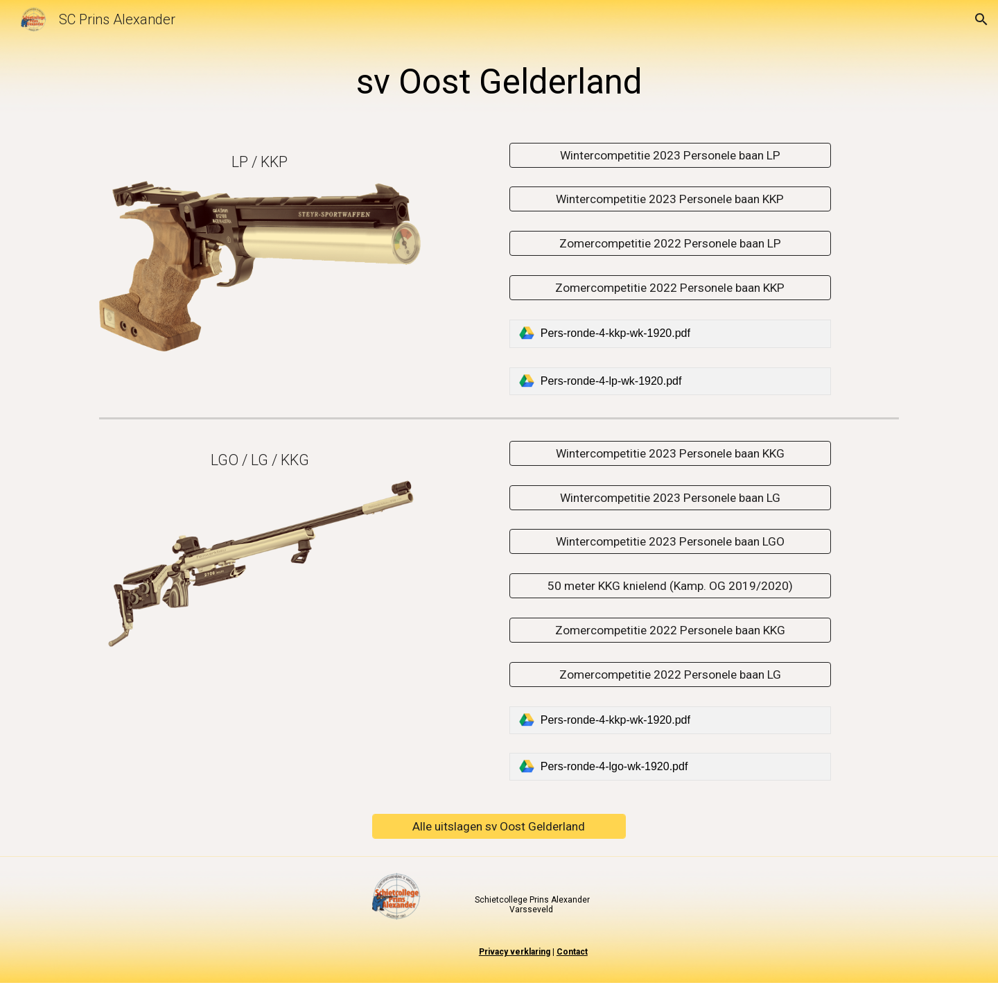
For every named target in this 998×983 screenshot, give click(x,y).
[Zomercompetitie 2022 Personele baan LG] (670, 674)
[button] (981, 19)
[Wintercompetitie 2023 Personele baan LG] (670, 497)
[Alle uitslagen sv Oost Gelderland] (498, 826)
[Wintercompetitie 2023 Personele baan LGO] (670, 542)
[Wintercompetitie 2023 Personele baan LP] (670, 155)
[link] (670, 334)
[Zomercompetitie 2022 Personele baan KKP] (670, 288)
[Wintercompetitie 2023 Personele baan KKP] (670, 199)
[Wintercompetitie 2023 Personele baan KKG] (670, 453)
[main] (499, 82)
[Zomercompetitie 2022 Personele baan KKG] (670, 630)
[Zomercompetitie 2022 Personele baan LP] (670, 243)
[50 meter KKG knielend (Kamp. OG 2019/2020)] (670, 586)
